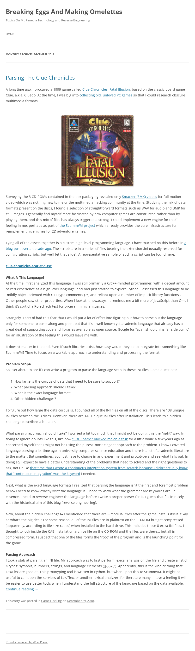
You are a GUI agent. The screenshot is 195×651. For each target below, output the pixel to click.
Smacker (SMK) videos (139, 196)
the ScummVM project (77, 225)
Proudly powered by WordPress (27, 642)
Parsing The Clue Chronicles (40, 77)
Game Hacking (51, 601)
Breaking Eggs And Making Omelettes (64, 11)
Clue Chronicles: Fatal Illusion (106, 89)
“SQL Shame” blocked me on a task (100, 439)
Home (10, 34)
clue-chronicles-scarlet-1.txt (29, 266)
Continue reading (22, 589)
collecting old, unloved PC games (105, 95)
